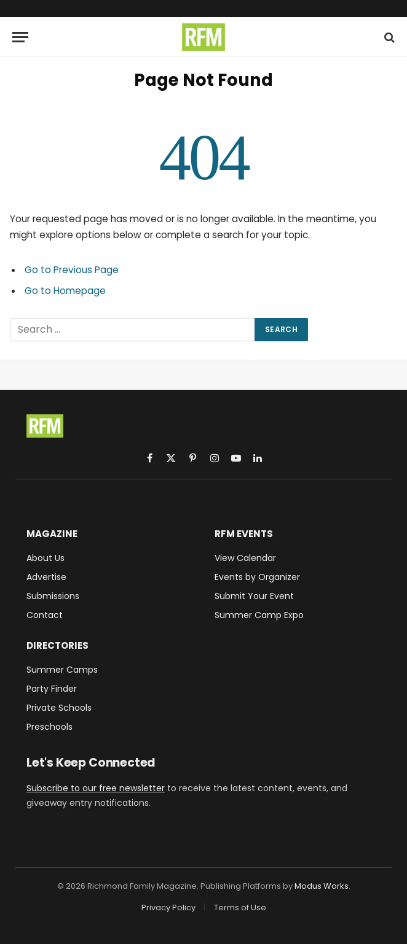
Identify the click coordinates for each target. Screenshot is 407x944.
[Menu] (20, 37)
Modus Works (321, 886)
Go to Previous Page (72, 269)
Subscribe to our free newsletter (95, 788)
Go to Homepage (65, 290)
